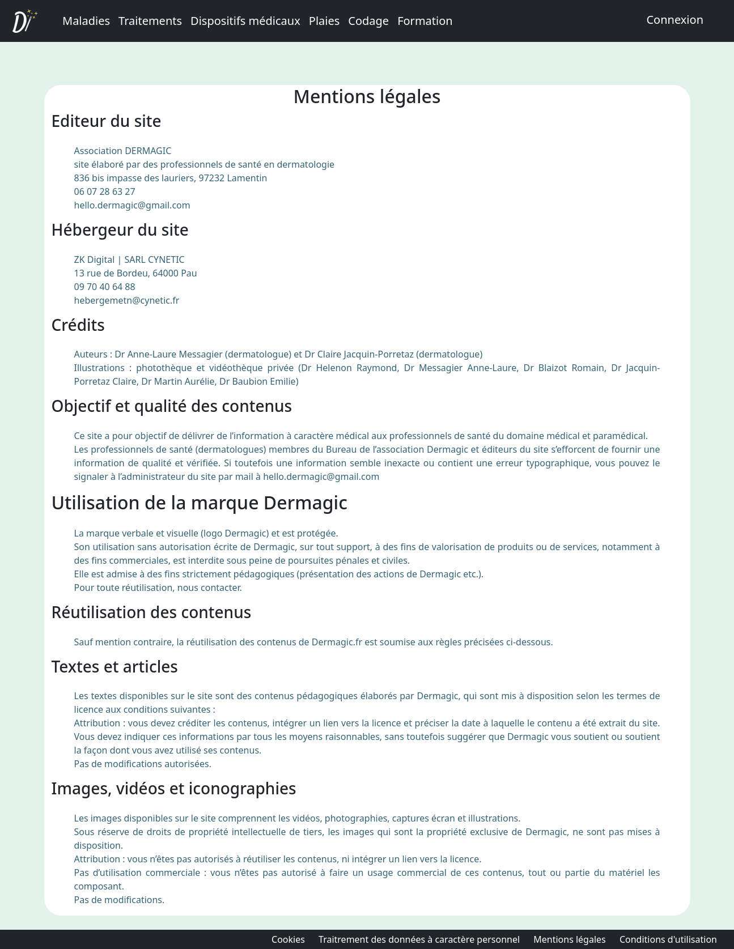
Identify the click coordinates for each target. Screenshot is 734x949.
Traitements (150, 20)
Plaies (324, 20)
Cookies (288, 939)
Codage (368, 20)
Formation (425, 20)
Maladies (86, 20)
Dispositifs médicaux (245, 20)
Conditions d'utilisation (668, 939)
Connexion (674, 19)
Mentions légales (569, 939)
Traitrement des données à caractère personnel (419, 939)
